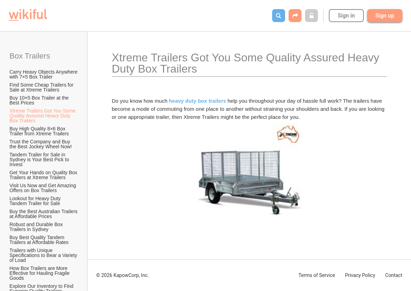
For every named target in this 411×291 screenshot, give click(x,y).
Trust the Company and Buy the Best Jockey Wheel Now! (40, 144)
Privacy (360, 275)
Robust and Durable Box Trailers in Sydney (36, 227)
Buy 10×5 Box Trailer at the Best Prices (39, 100)
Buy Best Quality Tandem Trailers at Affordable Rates (39, 240)
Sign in (346, 15)
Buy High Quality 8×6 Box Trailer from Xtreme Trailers (39, 131)
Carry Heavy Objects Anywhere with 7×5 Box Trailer (44, 74)
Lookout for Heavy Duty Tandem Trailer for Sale (35, 201)
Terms (316, 275)
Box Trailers (30, 56)
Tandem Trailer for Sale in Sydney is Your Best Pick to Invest (39, 159)
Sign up (384, 15)
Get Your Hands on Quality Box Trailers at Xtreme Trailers (43, 175)
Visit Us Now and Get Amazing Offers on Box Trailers (43, 188)
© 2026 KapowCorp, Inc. (122, 275)
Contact (393, 275)
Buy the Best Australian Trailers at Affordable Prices (44, 214)
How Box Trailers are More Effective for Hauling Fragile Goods (40, 273)
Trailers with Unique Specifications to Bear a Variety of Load (43, 255)
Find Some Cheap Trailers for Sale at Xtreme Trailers (42, 87)
